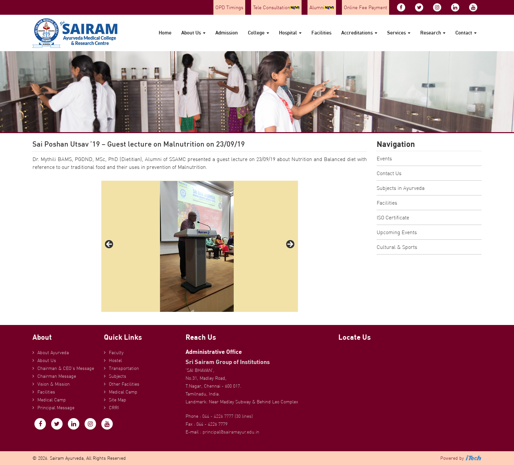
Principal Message (55, 408)
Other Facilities (124, 384)
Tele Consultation (276, 7)
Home (165, 33)
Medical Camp (51, 400)
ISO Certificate (393, 217)
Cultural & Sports (397, 247)
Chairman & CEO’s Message (65, 368)
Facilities (321, 33)
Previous (109, 245)
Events (384, 158)
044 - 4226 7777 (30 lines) (227, 416)
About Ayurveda (53, 352)
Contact (466, 33)
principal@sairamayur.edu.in (231, 432)
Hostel (115, 360)
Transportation (124, 368)
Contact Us (389, 173)
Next (290, 245)
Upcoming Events (397, 232)
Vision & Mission (53, 384)
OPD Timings (229, 7)
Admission (226, 33)
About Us (193, 33)
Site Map (117, 400)
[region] (199, 246)
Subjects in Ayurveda (401, 188)
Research (432, 33)
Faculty (116, 352)
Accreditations (359, 33)
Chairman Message (56, 376)
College (258, 33)
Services (398, 33)
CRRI (114, 408)
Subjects (117, 376)
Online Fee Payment (365, 7)
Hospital (290, 33)
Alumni (321, 7)
